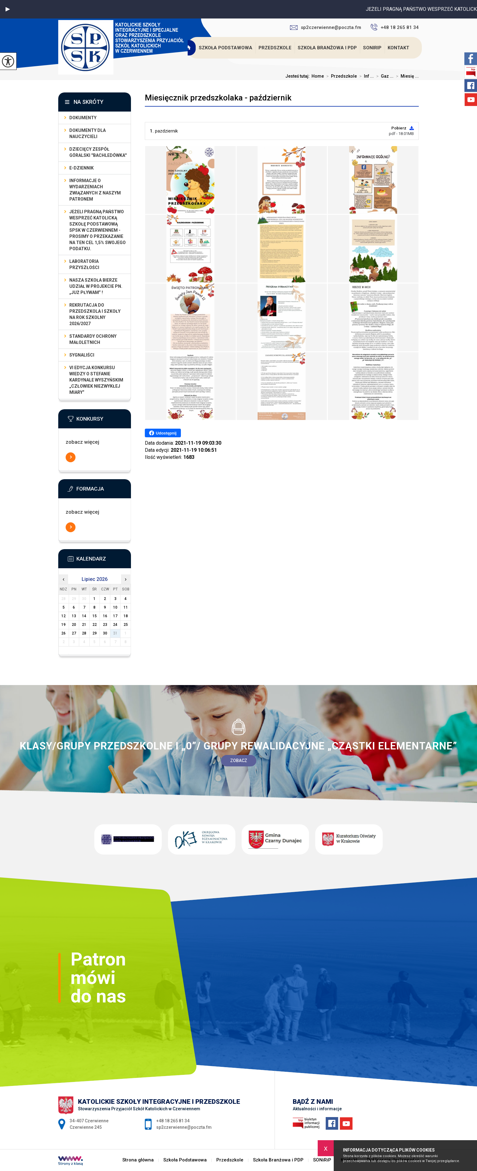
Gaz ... (383, 76)
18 (126, 616)
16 (105, 616)
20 (74, 624)
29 (94, 633)
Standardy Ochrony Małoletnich (92, 339)
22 (94, 624)
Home (318, 76)
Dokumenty (82, 117)
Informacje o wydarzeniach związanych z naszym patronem (95, 190)
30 (105, 633)
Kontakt (398, 48)
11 (126, 607)
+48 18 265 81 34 (394, 27)
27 (74, 633)
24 (115, 624)
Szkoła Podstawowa (225, 48)
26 (63, 633)
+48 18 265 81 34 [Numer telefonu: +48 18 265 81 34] (173, 1120)
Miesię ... (406, 76)
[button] (7, 9)
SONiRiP (372, 48)
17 (115, 616)
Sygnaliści (81, 355)
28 (84, 633)
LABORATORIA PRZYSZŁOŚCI (84, 264)
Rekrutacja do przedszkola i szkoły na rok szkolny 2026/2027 (94, 314)
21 (84, 624)
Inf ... (365, 76)
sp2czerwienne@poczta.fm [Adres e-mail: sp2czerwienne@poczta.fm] (184, 1127)
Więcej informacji (70, 457)
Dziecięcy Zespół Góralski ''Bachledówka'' (98, 152)
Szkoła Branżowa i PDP (327, 48)
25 (126, 624)
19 (63, 624)
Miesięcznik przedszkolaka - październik (218, 97)
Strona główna (188, 48)
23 (105, 624)
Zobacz (238, 760)
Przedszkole (275, 48)
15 (94, 616)
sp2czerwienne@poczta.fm (325, 27)
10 (115, 607)
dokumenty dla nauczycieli (87, 133)
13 (74, 616)
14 (84, 616)
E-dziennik (81, 167)
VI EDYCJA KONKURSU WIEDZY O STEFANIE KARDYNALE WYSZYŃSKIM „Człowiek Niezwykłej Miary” (96, 380)
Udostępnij (163, 432)
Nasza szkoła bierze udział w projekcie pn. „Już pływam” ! (95, 286)
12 (63, 616)
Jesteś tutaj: (298, 76)
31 (115, 633)
